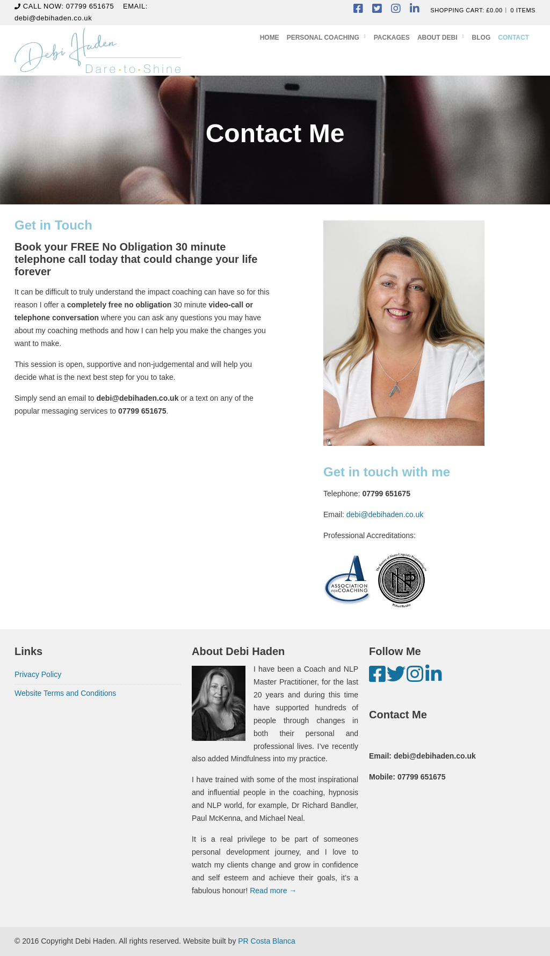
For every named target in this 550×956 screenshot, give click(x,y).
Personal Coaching (323, 37)
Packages (392, 37)
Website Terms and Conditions (65, 693)
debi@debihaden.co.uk (53, 18)
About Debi (437, 37)
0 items (522, 10)
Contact (513, 37)
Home (269, 37)
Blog (481, 37)
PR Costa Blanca (266, 941)
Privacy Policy (38, 674)
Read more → (273, 890)
